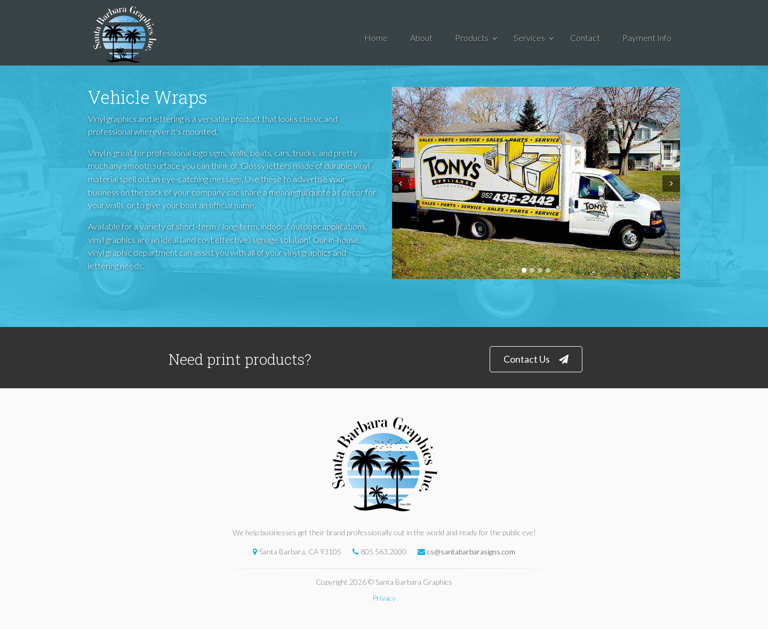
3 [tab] (540, 270)
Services (529, 37)
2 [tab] (532, 270)
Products (472, 37)
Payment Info (646, 37)
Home (376, 37)
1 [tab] (524, 270)
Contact (585, 37)
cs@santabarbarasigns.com (463, 551)
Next (672, 183)
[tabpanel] (536, 183)
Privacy (384, 597)
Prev (399, 183)
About (421, 37)
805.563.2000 (376, 551)
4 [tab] (548, 270)
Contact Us (536, 359)
